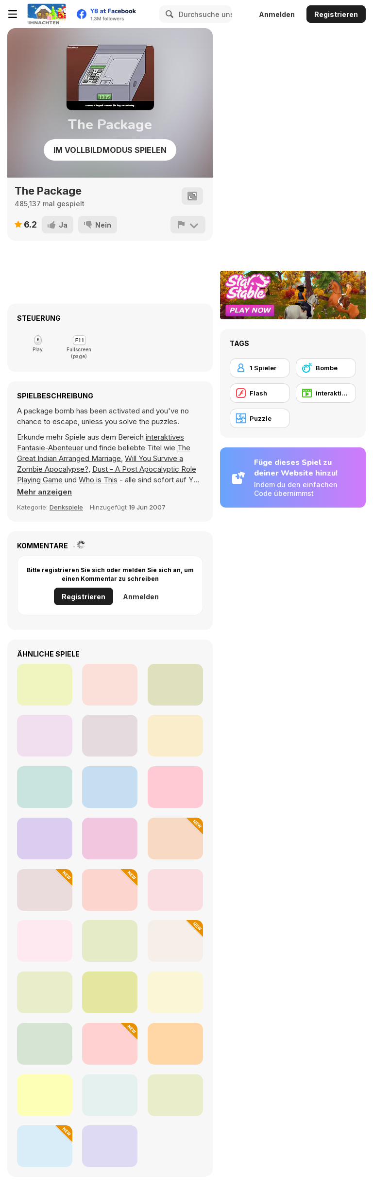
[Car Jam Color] (175, 992)
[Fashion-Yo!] (175, 685)
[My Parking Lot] (44, 1044)
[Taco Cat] (109, 787)
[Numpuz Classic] (109, 1146)
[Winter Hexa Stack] (44, 890)
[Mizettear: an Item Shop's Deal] (44, 736)
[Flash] (260, 393)
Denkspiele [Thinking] (66, 507)
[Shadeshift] (109, 736)
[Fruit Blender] (109, 890)
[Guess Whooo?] (44, 941)
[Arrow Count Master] (109, 1095)
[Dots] (109, 941)
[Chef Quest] (44, 787)
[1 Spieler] (260, 368)
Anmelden (277, 14)
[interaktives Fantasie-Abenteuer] (326, 393)
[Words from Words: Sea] (44, 992)
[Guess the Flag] (175, 1044)
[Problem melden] (187, 224)
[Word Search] (175, 1095)
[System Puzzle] (44, 1095)
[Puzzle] (260, 418)
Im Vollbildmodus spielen (110, 150)
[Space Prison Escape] (109, 685)
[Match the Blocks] (175, 787)
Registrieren (336, 14)
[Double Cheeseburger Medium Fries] (175, 736)
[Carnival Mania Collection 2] (44, 685)
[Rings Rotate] (175, 890)
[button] (44, 492)
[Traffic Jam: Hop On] (109, 992)
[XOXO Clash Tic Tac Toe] (175, 838)
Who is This (98, 479)
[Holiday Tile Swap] (175, 941)
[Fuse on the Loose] (44, 838)
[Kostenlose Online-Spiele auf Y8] (46, 14)
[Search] (168, 14)
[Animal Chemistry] (109, 1044)
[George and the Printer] (109, 838)
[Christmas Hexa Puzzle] (44, 1146)
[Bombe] (326, 368)
